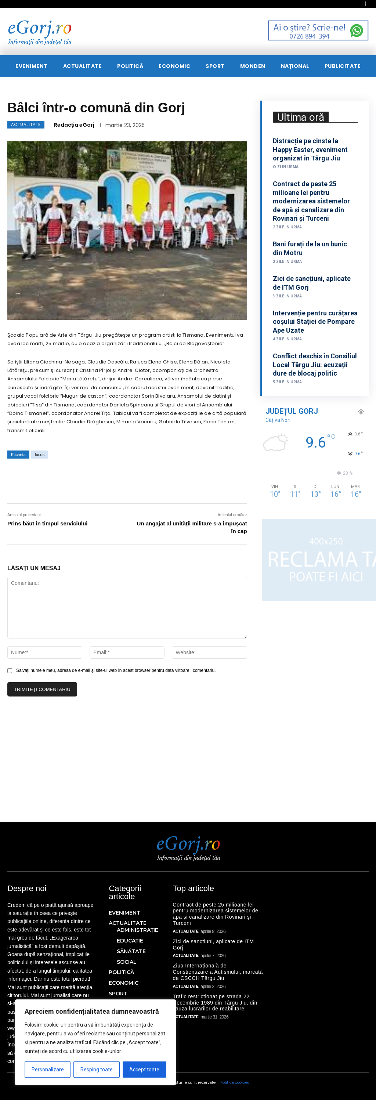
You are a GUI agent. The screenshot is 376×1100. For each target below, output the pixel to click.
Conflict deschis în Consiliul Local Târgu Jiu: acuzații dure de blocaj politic (315, 364)
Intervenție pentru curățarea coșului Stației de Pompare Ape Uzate (315, 321)
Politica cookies (234, 1082)
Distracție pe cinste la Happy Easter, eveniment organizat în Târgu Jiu (310, 149)
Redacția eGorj (74, 124)
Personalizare (48, 1069)
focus (39, 454)
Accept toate (144, 1069)
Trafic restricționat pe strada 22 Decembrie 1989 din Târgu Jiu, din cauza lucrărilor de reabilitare (215, 1003)
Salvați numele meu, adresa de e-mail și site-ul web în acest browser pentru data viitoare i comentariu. (116, 670)
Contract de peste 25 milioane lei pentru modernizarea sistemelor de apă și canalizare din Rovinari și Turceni (311, 201)
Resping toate (96, 1069)
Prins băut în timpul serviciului (47, 523)
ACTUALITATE (25, 125)
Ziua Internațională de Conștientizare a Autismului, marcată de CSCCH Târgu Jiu (218, 972)
